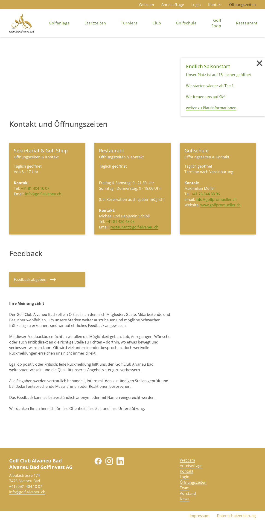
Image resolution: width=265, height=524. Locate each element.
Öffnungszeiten (242, 4)
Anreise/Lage (172, 4)
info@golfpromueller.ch (216, 199)
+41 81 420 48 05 (120, 221)
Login (196, 4)
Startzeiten (95, 23)
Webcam (146, 4)
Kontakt (215, 4)
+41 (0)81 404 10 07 (25, 486)
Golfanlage (59, 23)
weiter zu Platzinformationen (211, 107)
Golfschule (186, 23)
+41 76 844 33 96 (205, 193)
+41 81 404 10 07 (35, 188)
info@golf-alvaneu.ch (43, 193)
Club (156, 23)
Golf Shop (216, 23)
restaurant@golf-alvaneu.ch (134, 227)
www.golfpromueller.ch (220, 204)
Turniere (129, 23)
